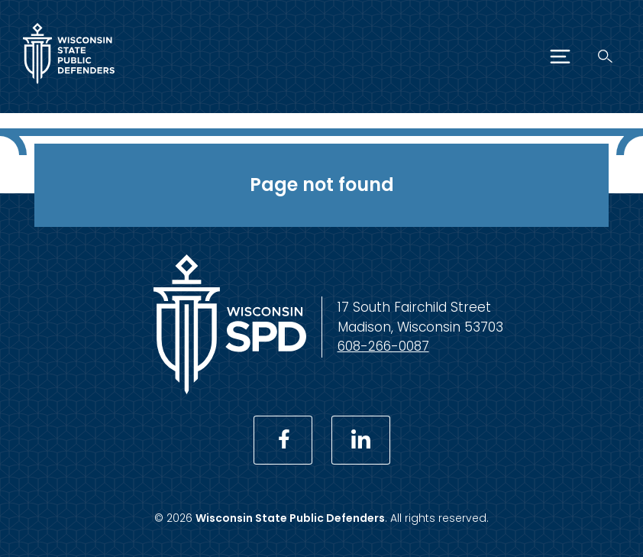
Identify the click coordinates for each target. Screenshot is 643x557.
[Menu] (560, 56)
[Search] (605, 56)
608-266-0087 (383, 346)
